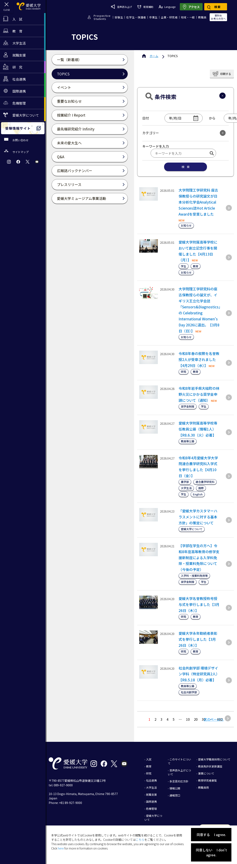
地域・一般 (188, 17)
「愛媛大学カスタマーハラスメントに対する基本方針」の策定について (198, 516)
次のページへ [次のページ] (214, 719)
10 (188, 719)
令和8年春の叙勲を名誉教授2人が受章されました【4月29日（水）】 (199, 359)
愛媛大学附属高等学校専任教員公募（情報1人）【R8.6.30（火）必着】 (198, 429)
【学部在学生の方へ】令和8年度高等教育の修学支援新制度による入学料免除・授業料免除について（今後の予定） (199, 557)
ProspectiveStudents (102, 17)
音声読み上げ (121, 7)
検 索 (185, 167)
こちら (140, 839)
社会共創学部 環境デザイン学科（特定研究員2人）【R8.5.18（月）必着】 (199, 674)
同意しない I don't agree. (211, 852)
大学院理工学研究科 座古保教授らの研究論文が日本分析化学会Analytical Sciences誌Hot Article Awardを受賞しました (198, 202)
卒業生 (153, 17)
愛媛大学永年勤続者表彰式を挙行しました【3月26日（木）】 (198, 639)
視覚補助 (145, 6)
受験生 (119, 17)
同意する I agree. (211, 834)
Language (167, 6)
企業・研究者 (169, 17)
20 (196, 719)
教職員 (202, 17)
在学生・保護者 (136, 17)
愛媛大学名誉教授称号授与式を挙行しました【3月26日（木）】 (199, 604)
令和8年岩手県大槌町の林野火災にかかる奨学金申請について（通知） (199, 394)
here (61, 848)
